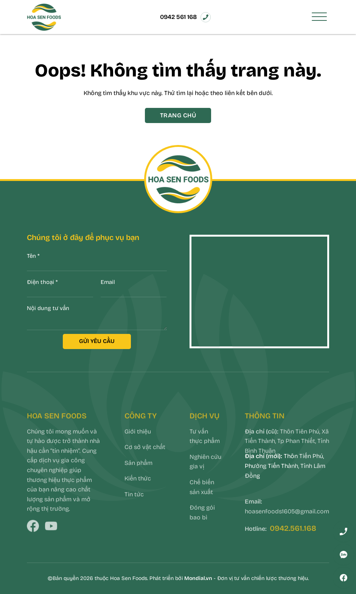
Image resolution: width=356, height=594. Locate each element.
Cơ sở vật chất (144, 456)
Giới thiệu (137, 440)
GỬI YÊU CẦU (97, 341)
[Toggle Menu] (319, 17)
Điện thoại (42, 282)
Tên (33, 256)
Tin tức (134, 503)
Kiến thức (137, 487)
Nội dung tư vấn (48, 308)
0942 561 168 (178, 16)
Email (108, 282)
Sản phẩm (138, 472)
